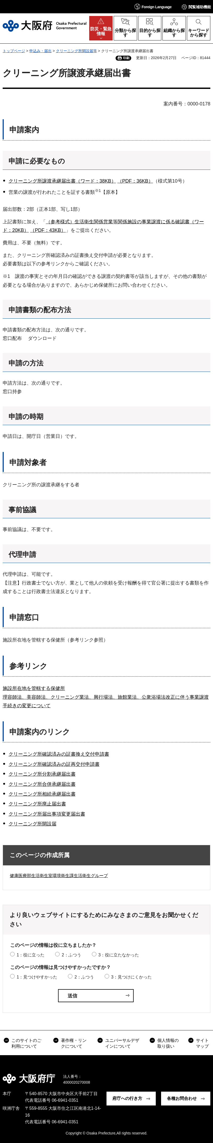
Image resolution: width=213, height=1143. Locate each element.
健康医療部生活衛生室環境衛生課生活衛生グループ (59, 875)
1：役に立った (30, 955)
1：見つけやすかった (37, 977)
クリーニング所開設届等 (76, 51)
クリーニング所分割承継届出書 (42, 774)
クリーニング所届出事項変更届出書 (47, 814)
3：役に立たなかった (118, 955)
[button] (153, 6)
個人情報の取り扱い (168, 1043)
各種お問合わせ (182, 1098)
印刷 (126, 58)
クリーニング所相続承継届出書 (42, 794)
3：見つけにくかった (131, 977)
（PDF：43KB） (48, 230)
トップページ (14, 51)
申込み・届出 (40, 51)
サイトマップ (202, 1043)
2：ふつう (71, 955)
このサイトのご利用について (26, 1043)
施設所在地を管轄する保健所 (34, 688)
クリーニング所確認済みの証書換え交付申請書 (59, 754)
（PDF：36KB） (135, 181)
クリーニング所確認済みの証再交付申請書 (54, 764)
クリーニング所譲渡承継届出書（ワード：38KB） (62, 181)
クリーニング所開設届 (32, 824)
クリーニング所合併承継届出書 (42, 784)
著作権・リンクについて (74, 1043)
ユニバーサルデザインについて (122, 1043)
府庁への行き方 (127, 1098)
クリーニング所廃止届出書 (37, 804)
